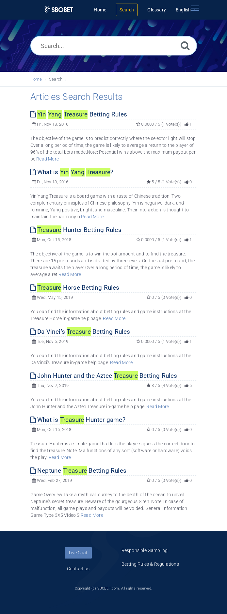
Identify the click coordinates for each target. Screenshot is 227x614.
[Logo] (59, 10)
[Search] (185, 45)
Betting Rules (78, 114)
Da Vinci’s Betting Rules (80, 331)
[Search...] (113, 45)
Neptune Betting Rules (78, 470)
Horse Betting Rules (75, 287)
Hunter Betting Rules (76, 230)
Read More (47, 158)
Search (55, 79)
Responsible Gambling (145, 550)
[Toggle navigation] (195, 8)
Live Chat (78, 552)
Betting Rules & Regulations (150, 564)
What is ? (72, 172)
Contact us (78, 568)
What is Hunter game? (77, 419)
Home (36, 79)
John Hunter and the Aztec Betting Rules (103, 375)
